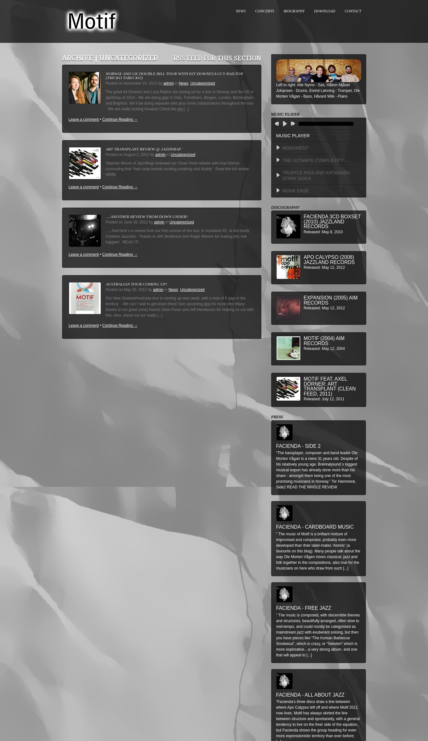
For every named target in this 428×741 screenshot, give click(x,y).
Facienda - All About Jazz (310, 695)
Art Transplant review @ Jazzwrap (143, 149)
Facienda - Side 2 (298, 446)
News (183, 83)
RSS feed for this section (217, 58)
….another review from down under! (147, 216)
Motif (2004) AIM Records (324, 341)
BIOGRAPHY (294, 11)
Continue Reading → (119, 119)
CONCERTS (264, 11)
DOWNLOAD (324, 11)
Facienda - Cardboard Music (315, 527)
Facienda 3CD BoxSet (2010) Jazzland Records (332, 221)
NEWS (241, 11)
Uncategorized (202, 83)
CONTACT (353, 11)
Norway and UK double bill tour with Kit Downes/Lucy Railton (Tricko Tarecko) (174, 75)
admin (168, 83)
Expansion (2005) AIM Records (331, 300)
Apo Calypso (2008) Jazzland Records (329, 260)
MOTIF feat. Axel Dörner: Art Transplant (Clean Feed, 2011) (330, 386)
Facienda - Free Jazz (303, 608)
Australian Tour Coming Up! (136, 284)
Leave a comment (84, 119)
